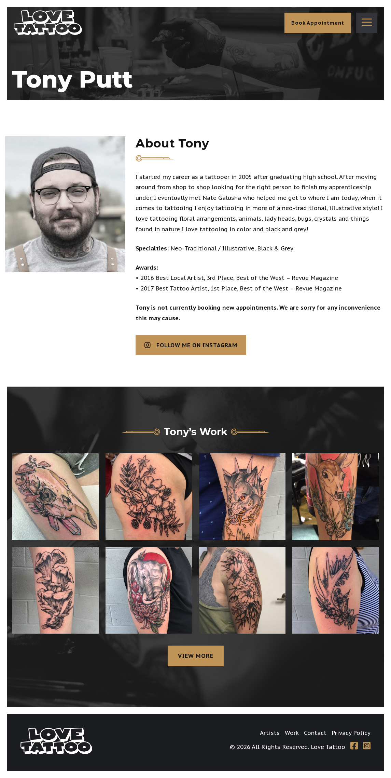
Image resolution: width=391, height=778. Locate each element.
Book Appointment (317, 23)
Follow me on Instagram (190, 345)
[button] (366, 23)
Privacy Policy (351, 733)
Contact (315, 733)
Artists (270, 733)
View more (195, 656)
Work (292, 733)
